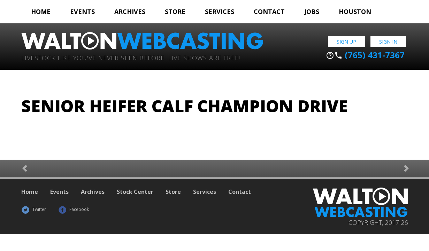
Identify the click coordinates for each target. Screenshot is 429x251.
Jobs (311, 11)
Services (219, 11)
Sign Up (346, 41)
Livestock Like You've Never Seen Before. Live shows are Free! (130, 57)
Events (82, 11)
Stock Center (135, 192)
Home (41, 11)
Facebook (73, 209)
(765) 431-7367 (365, 55)
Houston (355, 11)
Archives (129, 11)
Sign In (388, 41)
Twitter (33, 209)
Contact (269, 11)
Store (175, 11)
